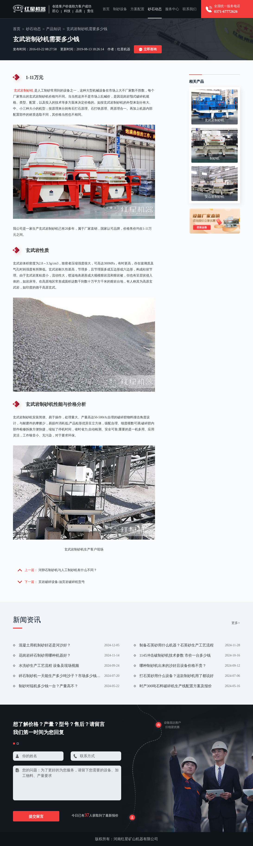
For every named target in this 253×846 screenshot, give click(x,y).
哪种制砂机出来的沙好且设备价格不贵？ (172, 666)
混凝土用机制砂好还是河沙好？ (45, 645)
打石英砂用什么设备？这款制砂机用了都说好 (176, 676)
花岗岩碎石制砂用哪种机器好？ (45, 655)
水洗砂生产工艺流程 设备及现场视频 (49, 666)
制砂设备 (120, 9)
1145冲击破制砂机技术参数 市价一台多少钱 (175, 655)
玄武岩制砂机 (23, 90)
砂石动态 (155, 9)
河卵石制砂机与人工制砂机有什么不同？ (67, 570)
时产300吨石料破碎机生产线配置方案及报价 (175, 686)
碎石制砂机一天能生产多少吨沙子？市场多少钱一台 (60, 676)
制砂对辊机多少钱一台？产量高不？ (48, 686)
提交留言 (36, 816)
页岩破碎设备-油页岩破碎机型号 (61, 582)
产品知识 (53, 29)
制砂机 (214, 158)
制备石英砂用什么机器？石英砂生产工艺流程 (176, 645)
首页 (106, 9)
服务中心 (172, 9)
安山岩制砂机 (214, 196)
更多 (235, 623)
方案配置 (137, 9)
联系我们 (189, 9)
